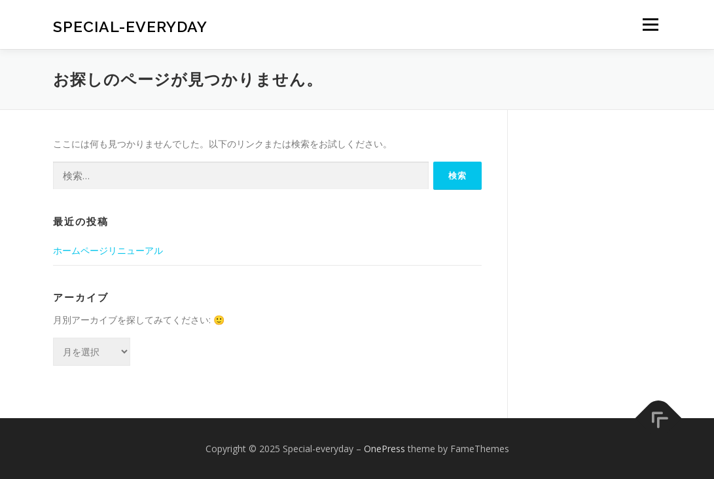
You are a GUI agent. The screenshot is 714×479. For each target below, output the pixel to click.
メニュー (650, 24)
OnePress (384, 448)
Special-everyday (130, 26)
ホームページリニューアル (108, 250)
